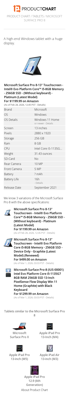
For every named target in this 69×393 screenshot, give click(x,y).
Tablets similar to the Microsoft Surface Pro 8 (34, 313)
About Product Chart (34, 390)
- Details (38, 182)
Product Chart (18, 16)
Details (41, 104)
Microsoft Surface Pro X (19, 330)
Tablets (38, 16)
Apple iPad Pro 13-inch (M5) (19, 352)
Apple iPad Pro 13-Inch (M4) (49, 330)
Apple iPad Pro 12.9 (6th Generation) (34, 374)
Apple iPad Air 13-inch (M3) (49, 352)
